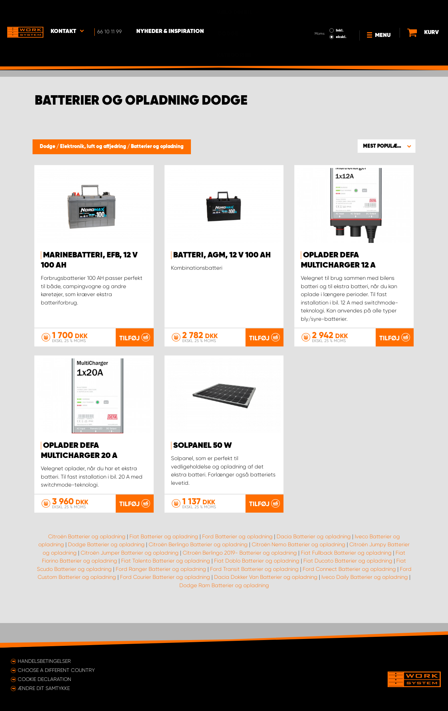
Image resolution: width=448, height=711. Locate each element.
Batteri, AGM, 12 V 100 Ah (222, 255)
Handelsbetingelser (44, 661)
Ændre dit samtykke (44, 688)
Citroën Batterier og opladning (86, 561)
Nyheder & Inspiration (170, 11)
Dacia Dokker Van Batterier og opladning (265, 601)
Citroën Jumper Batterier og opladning (130, 577)
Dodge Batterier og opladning (106, 569)
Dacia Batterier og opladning (314, 561)
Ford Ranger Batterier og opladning (161, 593)
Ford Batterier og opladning (237, 561)
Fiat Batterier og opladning (163, 561)
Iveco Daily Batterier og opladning (364, 601)
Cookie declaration (44, 679)
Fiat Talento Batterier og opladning (165, 585)
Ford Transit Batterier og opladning (254, 593)
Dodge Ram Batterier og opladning (224, 609)
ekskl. (341, 16)
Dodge (48, 146)
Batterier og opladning (157, 146)
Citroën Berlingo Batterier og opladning (198, 569)
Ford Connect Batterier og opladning (349, 593)
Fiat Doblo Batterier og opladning (256, 585)
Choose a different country (56, 670)
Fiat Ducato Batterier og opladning (347, 585)
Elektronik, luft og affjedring (93, 146)
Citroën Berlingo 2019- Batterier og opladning (240, 577)
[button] (386, 145)
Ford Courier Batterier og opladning (165, 601)
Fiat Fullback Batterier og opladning (346, 577)
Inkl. (340, 10)
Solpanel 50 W (202, 446)
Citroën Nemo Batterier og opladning (298, 569)
